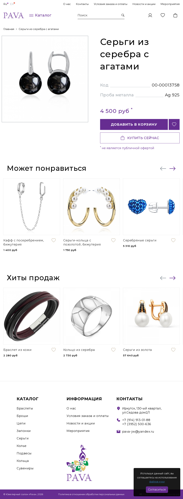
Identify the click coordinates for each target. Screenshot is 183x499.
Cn (12, 4)
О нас (67, 4)
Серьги (23, 438)
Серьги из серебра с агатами (39, 29)
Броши (22, 416)
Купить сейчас (140, 138)
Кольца (23, 461)
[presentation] (163, 169)
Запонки (24, 431)
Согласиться (157, 489)
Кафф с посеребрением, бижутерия (23, 242)
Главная (8, 29)
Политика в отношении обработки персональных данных (91, 494)
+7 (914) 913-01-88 (136, 420)
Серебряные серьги (139, 240)
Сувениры (25, 468)
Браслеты (25, 408)
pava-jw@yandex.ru (138, 431)
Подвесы (24, 453)
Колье (22, 446)
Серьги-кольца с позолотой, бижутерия (82, 242)
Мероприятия (170, 4)
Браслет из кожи (17, 350)
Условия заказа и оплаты (110, 4)
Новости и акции (143, 4)
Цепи (21, 423)
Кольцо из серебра (79, 350)
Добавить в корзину (134, 124)
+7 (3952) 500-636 (136, 424)
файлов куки (157, 481)
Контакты (82, 4)
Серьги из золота (137, 350)
